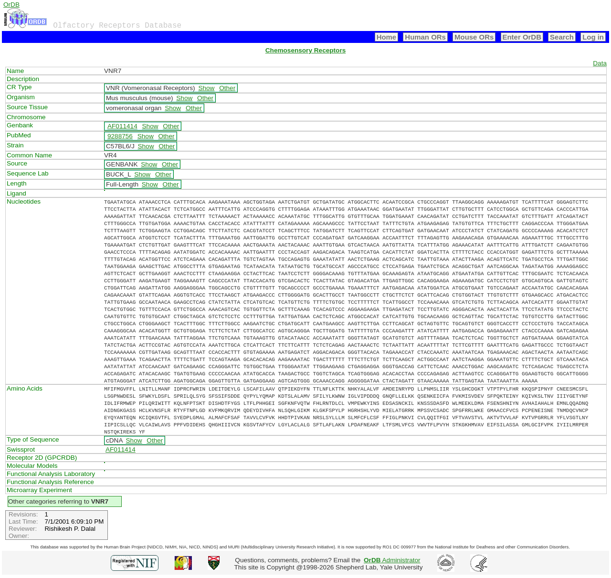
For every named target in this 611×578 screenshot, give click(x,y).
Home (387, 37)
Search (562, 37)
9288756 (120, 136)
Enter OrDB (522, 37)
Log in (593, 37)
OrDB (11, 4)
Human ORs (425, 37)
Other (227, 88)
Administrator (392, 560)
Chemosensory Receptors (305, 50)
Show (206, 88)
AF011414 (122, 126)
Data (600, 63)
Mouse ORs (474, 37)
